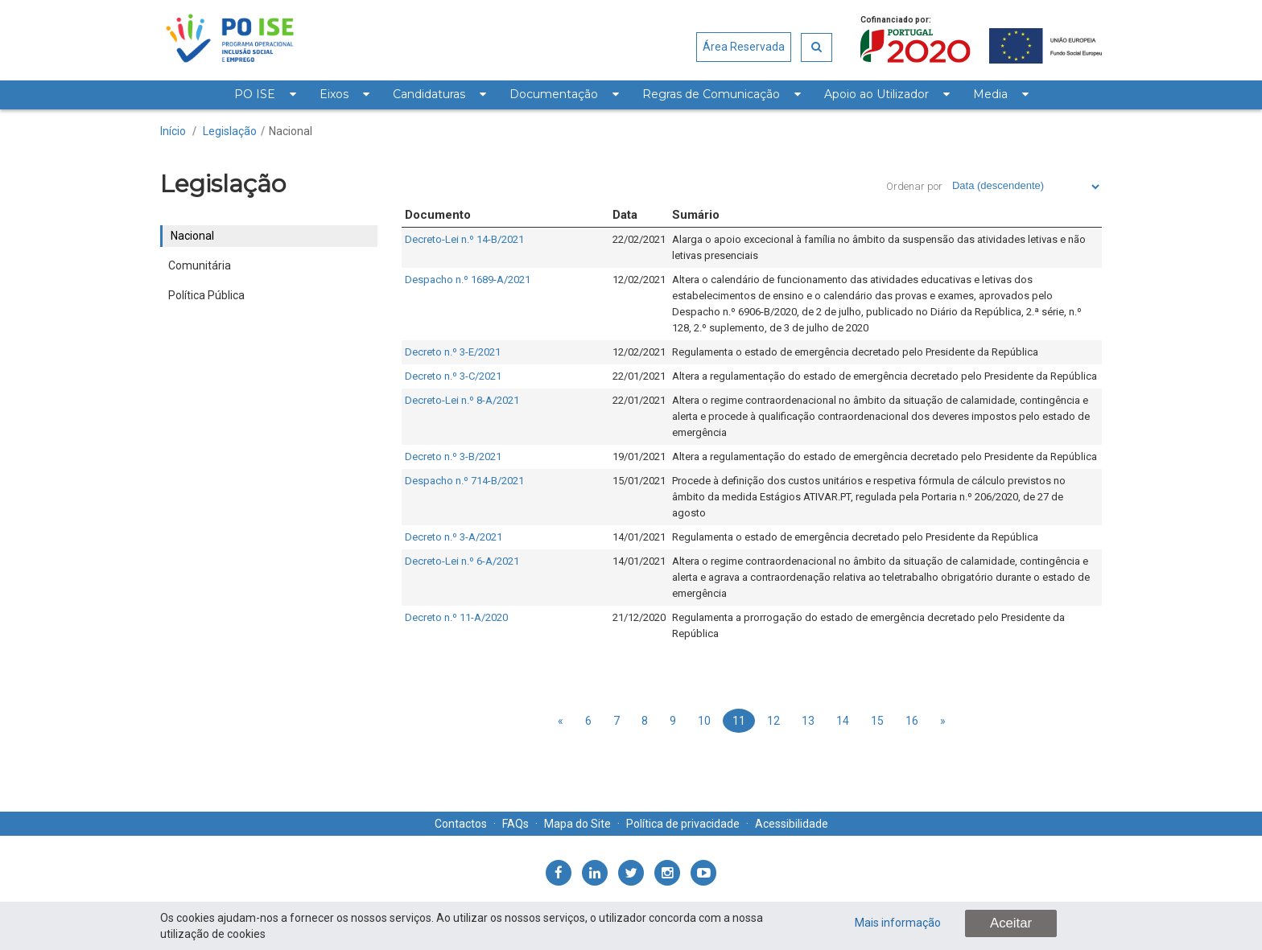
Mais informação (898, 922)
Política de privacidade (683, 823)
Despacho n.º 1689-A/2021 (467, 279)
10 (704, 720)
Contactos (461, 823)
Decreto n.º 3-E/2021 (453, 352)
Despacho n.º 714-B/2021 (464, 481)
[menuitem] (264, 94)
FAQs (515, 823)
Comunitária (199, 265)
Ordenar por (914, 186)
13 (808, 720)
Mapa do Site (577, 823)
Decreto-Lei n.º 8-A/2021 (462, 400)
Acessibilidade (791, 823)
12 (773, 720)
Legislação (230, 131)
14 (842, 720)
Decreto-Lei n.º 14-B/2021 (464, 239)
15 (877, 720)
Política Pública (206, 295)
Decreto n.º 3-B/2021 (453, 456)
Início (173, 131)
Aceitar (1011, 923)
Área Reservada (744, 46)
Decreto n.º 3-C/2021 (453, 376)
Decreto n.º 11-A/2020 (456, 617)
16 (911, 720)
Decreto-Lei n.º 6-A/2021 (462, 561)
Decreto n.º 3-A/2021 (453, 537)
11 (738, 720)
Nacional (290, 131)
